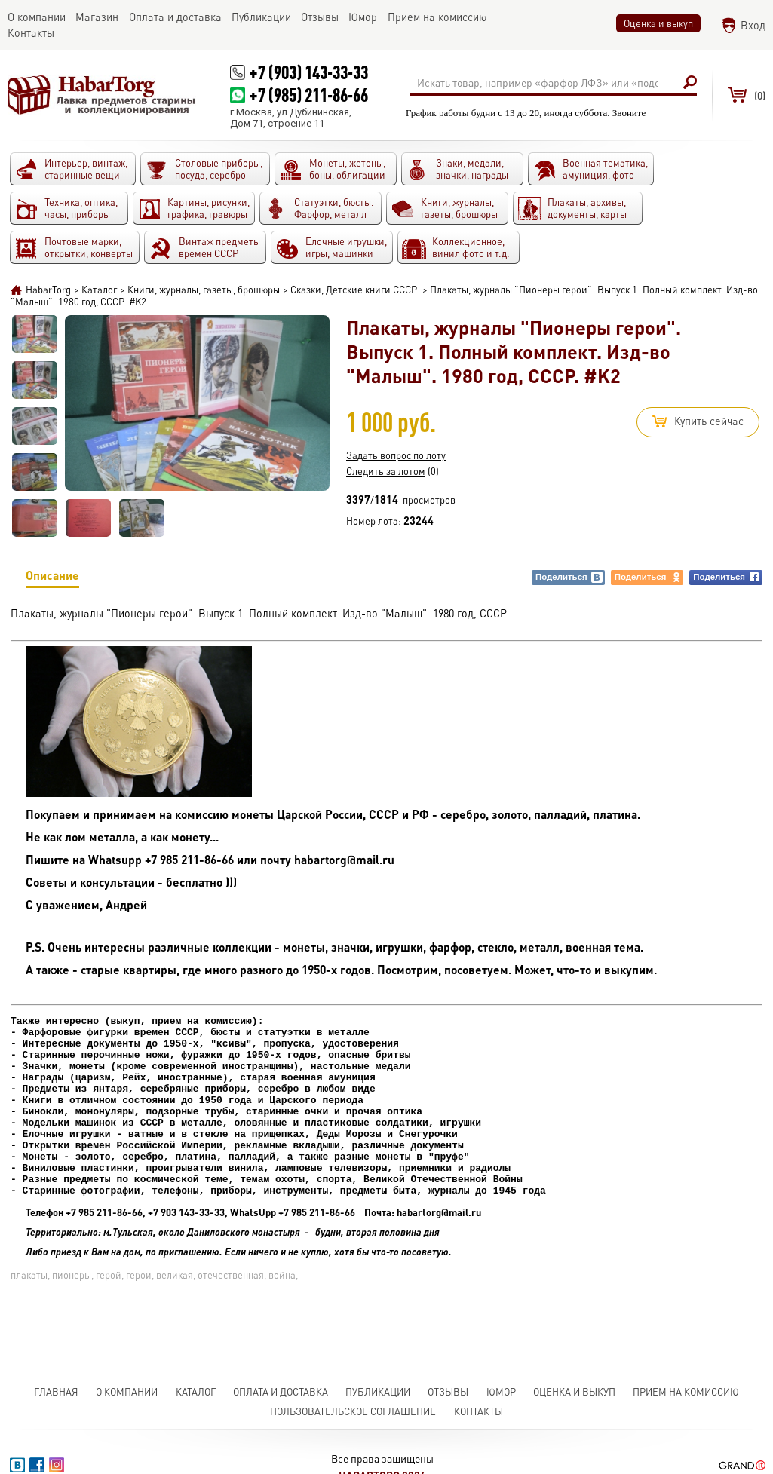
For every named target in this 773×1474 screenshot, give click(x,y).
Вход (753, 25)
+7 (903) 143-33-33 (308, 72)
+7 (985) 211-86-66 (308, 95)
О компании (127, 1392)
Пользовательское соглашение (353, 1411)
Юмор (501, 1392)
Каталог (196, 1392)
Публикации (377, 1392)
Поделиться (569, 577)
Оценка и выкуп (658, 23)
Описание (52, 578)
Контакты (478, 1411)
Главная (56, 1392)
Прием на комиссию (686, 1392)
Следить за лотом (385, 471)
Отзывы (448, 1392)
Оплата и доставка (280, 1392)
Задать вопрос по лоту (396, 455)
